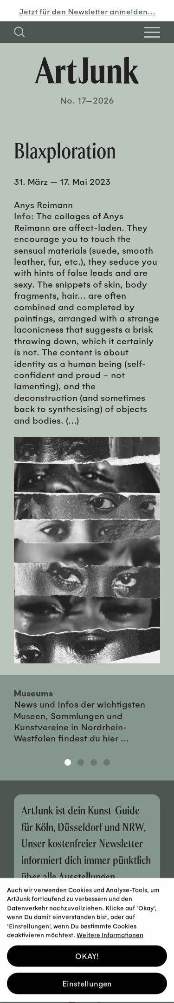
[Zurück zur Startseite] (87, 70)
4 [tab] (106, 762)
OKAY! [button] (87, 952)
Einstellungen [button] (87, 980)
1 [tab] (67, 762)
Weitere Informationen (110, 931)
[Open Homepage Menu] (152, 32)
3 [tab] (93, 762)
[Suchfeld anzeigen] (19, 32)
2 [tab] (80, 762)
